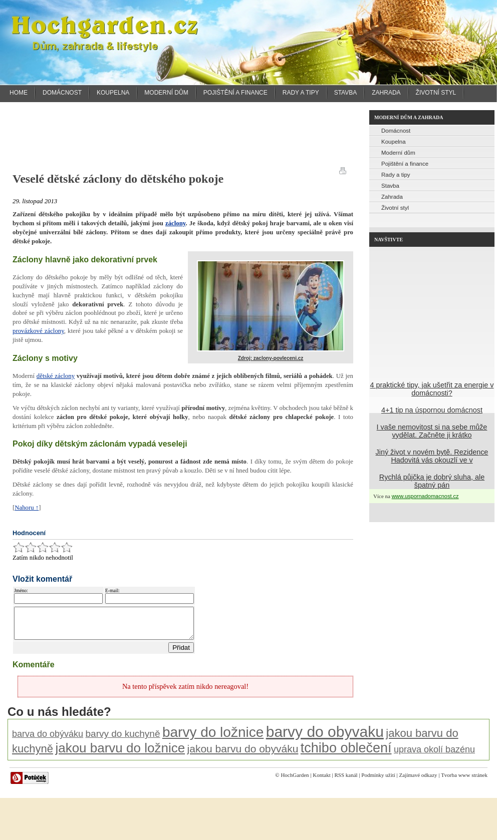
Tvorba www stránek (464, 781)
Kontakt (321, 781)
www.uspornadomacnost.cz (425, 496)
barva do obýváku (47, 740)
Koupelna (113, 92)
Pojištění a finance (235, 92)
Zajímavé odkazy (418, 781)
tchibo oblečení (346, 753)
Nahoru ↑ (27, 507)
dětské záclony (56, 375)
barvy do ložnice (213, 738)
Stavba (345, 92)
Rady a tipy (301, 92)
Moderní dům (166, 92)
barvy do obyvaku (325, 737)
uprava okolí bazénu (434, 755)
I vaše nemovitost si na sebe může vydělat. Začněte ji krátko (432, 431)
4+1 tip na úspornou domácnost (431, 410)
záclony (175, 223)
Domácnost (62, 92)
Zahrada (386, 92)
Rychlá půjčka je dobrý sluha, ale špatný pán (431, 481)
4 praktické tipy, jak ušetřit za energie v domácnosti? (432, 389)
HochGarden (295, 781)
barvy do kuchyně (123, 739)
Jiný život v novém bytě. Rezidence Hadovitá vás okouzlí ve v (432, 456)
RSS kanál (345, 781)
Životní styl (436, 92)
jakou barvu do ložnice (120, 753)
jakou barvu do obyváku (243, 754)
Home (19, 92)
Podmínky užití (378, 781)
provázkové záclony (38, 330)
